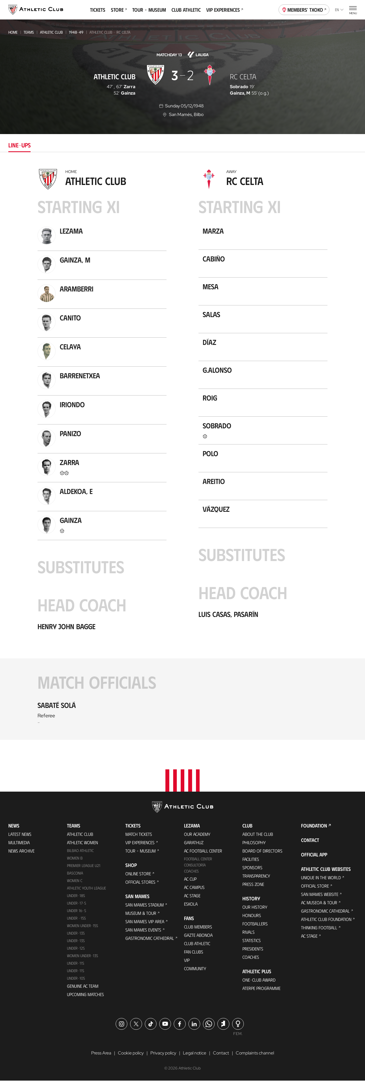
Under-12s (76, 949)
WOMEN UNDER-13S (82, 957)
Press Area (101, 1054)
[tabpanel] (182, 453)
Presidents (252, 950)
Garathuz (193, 843)
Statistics (251, 941)
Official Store (315, 887)
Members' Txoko (304, 9)
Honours (251, 916)
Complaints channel (255, 1054)
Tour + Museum (149, 10)
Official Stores (140, 883)
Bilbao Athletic (80, 851)
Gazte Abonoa (198, 936)
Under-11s (75, 972)
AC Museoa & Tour (319, 903)
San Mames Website (319, 895)
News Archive (21, 852)
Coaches (191, 872)
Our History (254, 908)
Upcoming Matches (85, 995)
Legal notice (194, 1054)
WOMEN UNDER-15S (82, 927)
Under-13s (76, 934)
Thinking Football (319, 929)
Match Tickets (138, 835)
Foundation (314, 827)
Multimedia (19, 843)
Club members (198, 928)
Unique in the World (321, 878)
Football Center (198, 860)
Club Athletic (186, 10)
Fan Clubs (193, 953)
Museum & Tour (140, 914)
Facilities (250, 860)
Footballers (255, 925)
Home (13, 32)
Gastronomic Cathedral (149, 939)
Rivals (248, 933)
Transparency (256, 877)
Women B (75, 859)
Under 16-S (76, 912)
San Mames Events (143, 931)
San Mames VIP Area (144, 922)
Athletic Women (82, 843)
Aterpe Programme (261, 989)
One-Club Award (258, 981)
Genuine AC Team (82, 987)
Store (119, 10)
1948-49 (76, 32)
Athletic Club (51, 32)
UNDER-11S (75, 964)
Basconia (75, 874)
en (339, 9)
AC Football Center (203, 852)
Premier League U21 (83, 866)
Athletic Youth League (86, 889)
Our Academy (197, 835)
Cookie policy (131, 1054)
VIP (187, 961)
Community (195, 969)
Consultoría (195, 866)
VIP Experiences (224, 10)
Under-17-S (76, 904)
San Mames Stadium (144, 906)
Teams (29, 32)
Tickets (97, 10)
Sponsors (252, 868)
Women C (74, 882)
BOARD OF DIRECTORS (262, 852)
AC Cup (190, 880)
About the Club (257, 835)
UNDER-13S (76, 942)
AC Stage (192, 897)
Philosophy (254, 843)
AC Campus (194, 888)
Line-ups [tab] (19, 145)
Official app (314, 856)
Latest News (19, 835)
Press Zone (253, 885)
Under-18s (76, 897)
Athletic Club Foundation (326, 920)
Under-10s (76, 979)
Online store (138, 875)
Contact (310, 841)
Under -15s (76, 919)
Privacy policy (163, 1054)
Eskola (191, 905)
